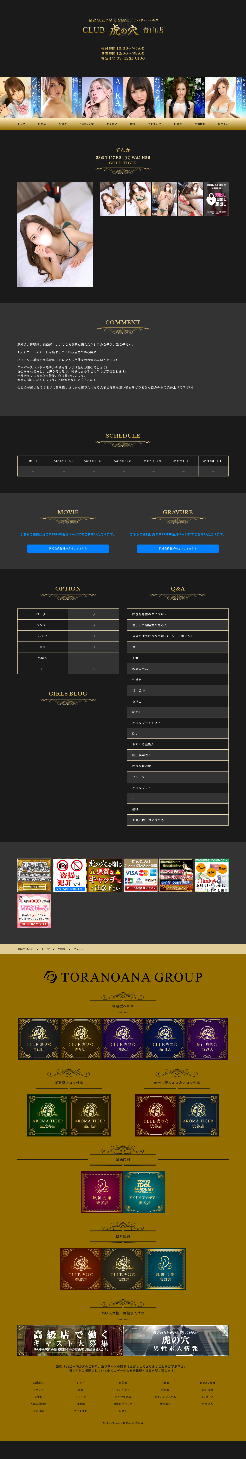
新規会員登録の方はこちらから (68, 549)
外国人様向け (38, 1402)
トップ (80, 1381)
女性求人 (165, 1402)
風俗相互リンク (123, 1402)
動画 (81, 1388)
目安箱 (80, 1402)
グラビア (38, 1388)
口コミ (123, 1409)
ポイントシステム (165, 1395)
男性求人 (207, 1402)
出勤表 (123, 1381)
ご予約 (38, 1395)
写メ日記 (38, 1409)
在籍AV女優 (207, 1381)
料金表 (165, 1388)
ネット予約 (81, 1409)
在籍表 (165, 1381)
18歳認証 (38, 1381)
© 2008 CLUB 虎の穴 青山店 (123, 1422)
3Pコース (207, 1395)
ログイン (81, 1395)
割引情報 (207, 1388)
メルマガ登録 (123, 1395)
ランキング (123, 1388)
